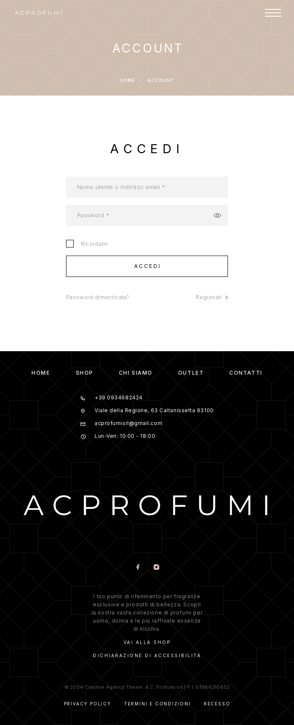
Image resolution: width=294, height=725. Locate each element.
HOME (41, 373)
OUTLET (191, 373)
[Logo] (38, 12)
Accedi (147, 266)
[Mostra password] (217, 215)
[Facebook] (138, 567)
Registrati (212, 297)
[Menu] (273, 13)
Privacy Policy (87, 703)
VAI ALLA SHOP (147, 642)
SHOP (84, 373)
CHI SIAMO (136, 373)
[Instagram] (156, 567)
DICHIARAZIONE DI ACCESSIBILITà (147, 655)
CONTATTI (245, 373)
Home (127, 80)
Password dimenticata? (97, 297)
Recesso (217, 703)
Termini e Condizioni (157, 703)
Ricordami (87, 243)
